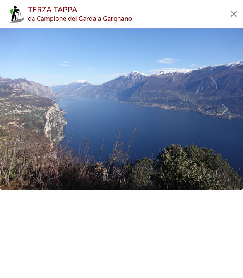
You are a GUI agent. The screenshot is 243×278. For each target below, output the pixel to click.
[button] (234, 14)
